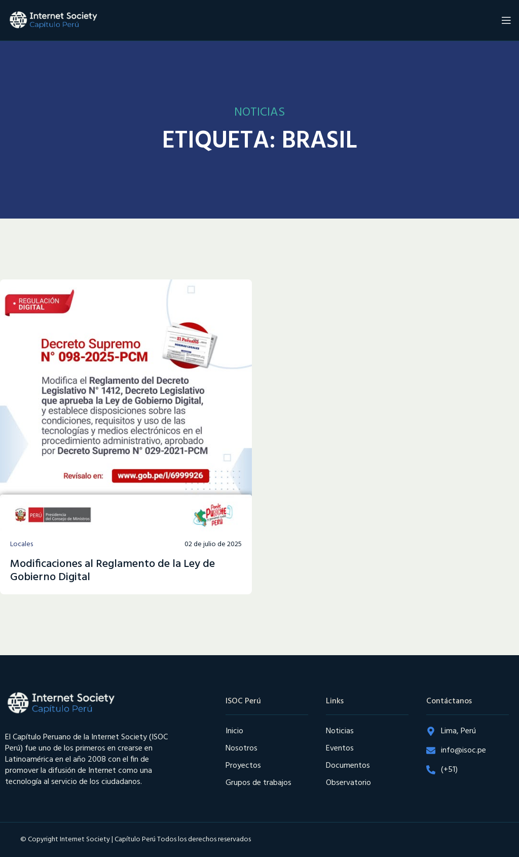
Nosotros (241, 748)
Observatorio (348, 783)
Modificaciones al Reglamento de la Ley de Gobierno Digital (112, 570)
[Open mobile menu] (506, 20)
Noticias (340, 731)
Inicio (234, 731)
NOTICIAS (259, 112)
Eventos (340, 748)
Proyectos (243, 765)
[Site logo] (53, 20)
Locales (21, 544)
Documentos (348, 765)
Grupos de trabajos (258, 783)
